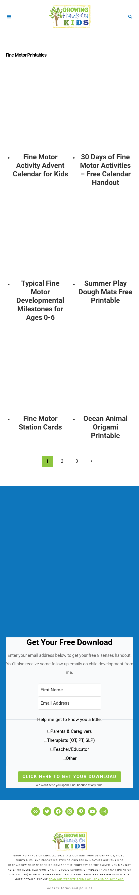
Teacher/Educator (71, 749)
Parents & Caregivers (71, 731)
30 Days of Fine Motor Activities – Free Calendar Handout (105, 170)
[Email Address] (69, 703)
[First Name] (69, 690)
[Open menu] (9, 16)
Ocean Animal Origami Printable (105, 427)
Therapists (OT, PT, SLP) (71, 740)
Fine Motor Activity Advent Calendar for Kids (40, 165)
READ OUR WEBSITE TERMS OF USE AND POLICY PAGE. (86, 879)
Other (71, 758)
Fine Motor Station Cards (40, 422)
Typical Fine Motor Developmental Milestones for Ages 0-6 (40, 300)
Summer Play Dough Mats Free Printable (105, 291)
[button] (69, 740)
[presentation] (40, 111)
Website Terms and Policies (70, 888)
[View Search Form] (130, 16)
